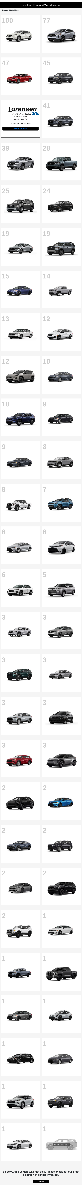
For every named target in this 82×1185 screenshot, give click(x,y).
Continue (41, 1181)
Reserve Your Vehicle (20, 128)
